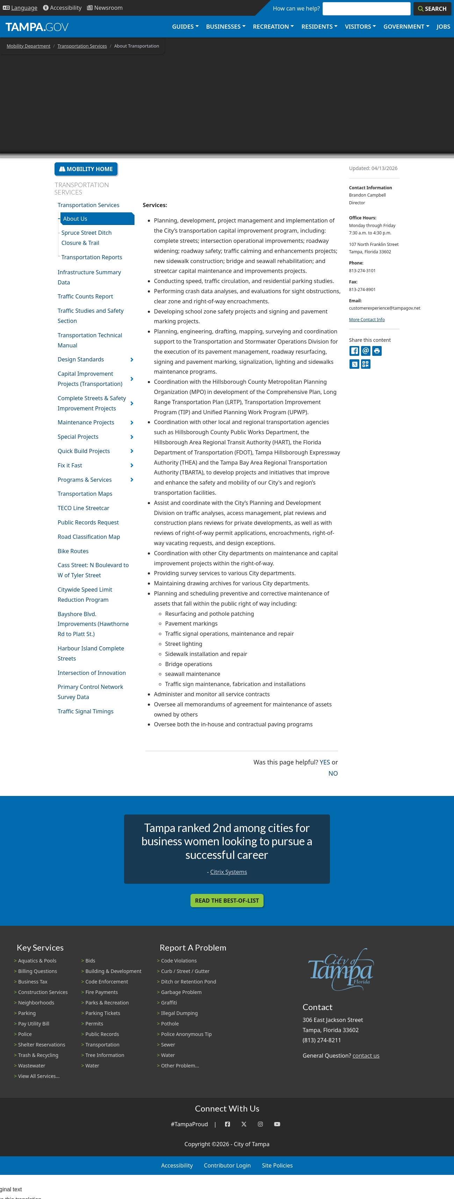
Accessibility (177, 1165)
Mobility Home (86, 169)
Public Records (102, 1034)
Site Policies (277, 1165)
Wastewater (31, 1065)
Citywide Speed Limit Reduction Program (85, 595)
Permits (94, 1023)
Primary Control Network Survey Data (90, 692)
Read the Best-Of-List (227, 900)
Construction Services (43, 992)
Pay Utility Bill (33, 1023)
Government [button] (403, 26)
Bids (90, 960)
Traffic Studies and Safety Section (91, 316)
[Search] (432, 8)
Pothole (170, 1023)
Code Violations (179, 960)
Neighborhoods (36, 1002)
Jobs (444, 26)
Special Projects (78, 436)
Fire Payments (102, 992)
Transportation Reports (92, 257)
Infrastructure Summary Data (89, 277)
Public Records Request (88, 522)
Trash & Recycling (38, 1055)
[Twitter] (244, 1124)
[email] (365, 350)
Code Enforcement (107, 981)
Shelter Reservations (41, 1044)
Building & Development (114, 971)
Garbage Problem (181, 992)
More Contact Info (367, 320)
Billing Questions (37, 971)
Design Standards (81, 359)
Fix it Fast (70, 465)
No (333, 772)
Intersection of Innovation (92, 673)
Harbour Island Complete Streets (91, 653)
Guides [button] (183, 26)
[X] (354, 364)
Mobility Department (28, 46)
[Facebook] (227, 1124)
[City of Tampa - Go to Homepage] (37, 27)
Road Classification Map (89, 537)
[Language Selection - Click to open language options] (20, 8)
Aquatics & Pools (37, 960)
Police (25, 1034)
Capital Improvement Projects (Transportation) (90, 379)
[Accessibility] (62, 8)
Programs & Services (84, 480)
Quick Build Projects (84, 451)
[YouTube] (277, 1124)
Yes (325, 761)
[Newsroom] (104, 8)
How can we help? (296, 8)
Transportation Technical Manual (90, 340)
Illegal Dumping (179, 1013)
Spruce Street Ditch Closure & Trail (87, 238)
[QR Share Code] (365, 364)
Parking (27, 1013)
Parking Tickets (103, 1013)
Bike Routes (73, 551)
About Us (75, 219)
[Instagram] (260, 1124)
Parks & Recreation (107, 1002)
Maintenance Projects (86, 422)
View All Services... (39, 1076)
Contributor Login (227, 1165)
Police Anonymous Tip (186, 1034)
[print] (377, 350)
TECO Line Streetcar (83, 508)
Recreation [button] (271, 26)
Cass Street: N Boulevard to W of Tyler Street (93, 570)
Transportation (103, 1044)
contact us (366, 1055)
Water (92, 1065)
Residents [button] (317, 26)
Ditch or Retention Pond (188, 981)
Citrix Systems (228, 872)
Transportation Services (82, 46)
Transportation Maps (85, 494)
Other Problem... (180, 1065)
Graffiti (169, 1002)
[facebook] (354, 350)
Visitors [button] (358, 26)
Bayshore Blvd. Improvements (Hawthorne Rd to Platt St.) (93, 624)
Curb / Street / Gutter (185, 971)
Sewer (168, 1044)
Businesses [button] (223, 26)
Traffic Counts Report (85, 296)
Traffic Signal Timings (86, 711)
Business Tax (33, 981)
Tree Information (105, 1055)
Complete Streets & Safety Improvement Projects (92, 403)
